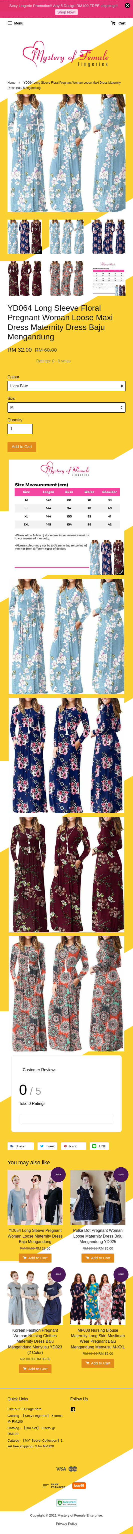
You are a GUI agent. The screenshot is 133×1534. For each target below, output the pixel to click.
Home (12, 82)
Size (11, 398)
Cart (118, 23)
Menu (15, 23)
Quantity (15, 420)
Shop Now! (66, 12)
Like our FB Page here (25, 1409)
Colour (13, 377)
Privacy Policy (66, 1524)
